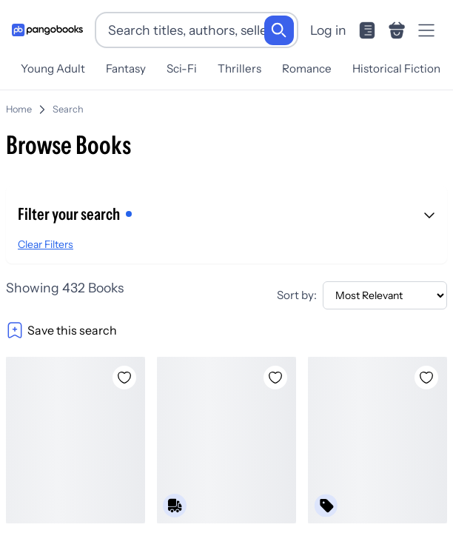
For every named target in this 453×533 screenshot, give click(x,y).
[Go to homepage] (47, 30)
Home (19, 103)
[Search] (279, 30)
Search (68, 103)
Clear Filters (45, 238)
